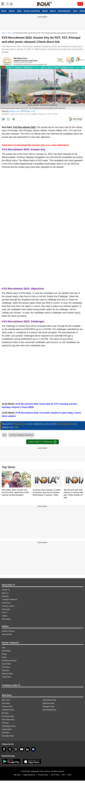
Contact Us (6, 590)
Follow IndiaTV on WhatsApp (42, 441)
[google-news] (33, 749)
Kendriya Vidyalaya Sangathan (21, 435)
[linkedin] (27, 749)
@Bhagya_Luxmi (29, 111)
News (3, 33)
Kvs (4, 435)
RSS (69, 775)
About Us (5, 593)
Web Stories (6, 619)
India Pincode (7, 634)
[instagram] (15, 749)
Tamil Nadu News (8, 719)
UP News (5, 723)
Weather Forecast (8, 631)
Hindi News (6, 609)
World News (6, 651)
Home (3, 11)
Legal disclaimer (29, 775)
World (45, 11)
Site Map (17, 775)
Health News (6, 677)
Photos (4, 654)
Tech (75, 11)
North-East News (8, 716)
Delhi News (6, 703)
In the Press (6, 603)
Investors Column (8, 606)
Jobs (9, 33)
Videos (12, 11)
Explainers (5, 670)
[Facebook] (4, 749)
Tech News (6, 667)
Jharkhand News (8, 710)
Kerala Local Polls (32, 11)
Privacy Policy (43, 775)
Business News (7, 674)
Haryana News (7, 706)
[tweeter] (10, 749)
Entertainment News (9, 660)
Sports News (6, 664)
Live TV (4, 612)
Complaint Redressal (9, 599)
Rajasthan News (48, 703)
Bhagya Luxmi (15, 111)
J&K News (5, 733)
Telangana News (48, 706)
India (19, 11)
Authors (4, 616)
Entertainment (64, 11)
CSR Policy (55, 775)
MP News (5, 713)
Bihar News (6, 700)
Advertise (5, 596)
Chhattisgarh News (9, 726)
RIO (63, 775)
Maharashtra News (49, 700)
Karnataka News (8, 736)
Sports (53, 11)
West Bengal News (49, 710)
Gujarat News (7, 729)
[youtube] (21, 749)
